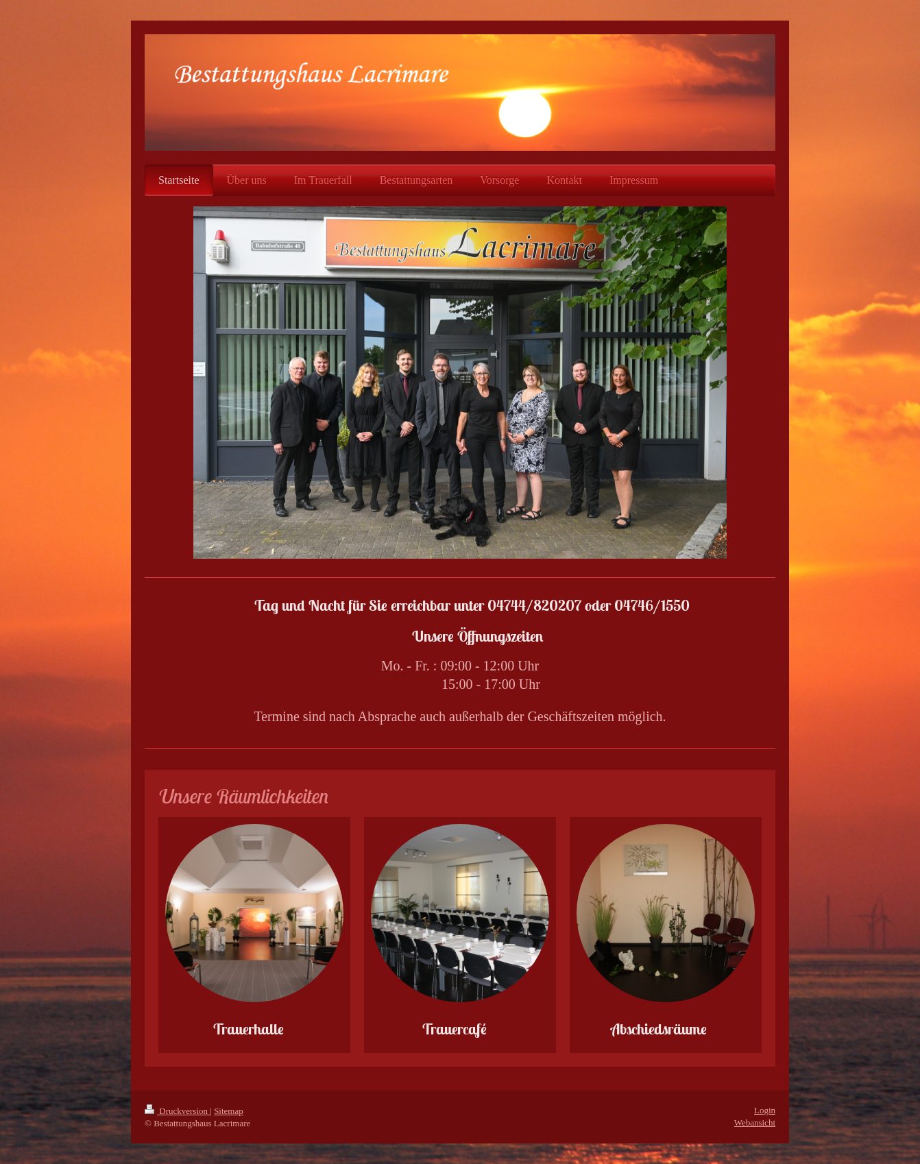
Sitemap (228, 1111)
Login (764, 1110)
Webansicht (754, 1122)
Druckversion (177, 1111)
